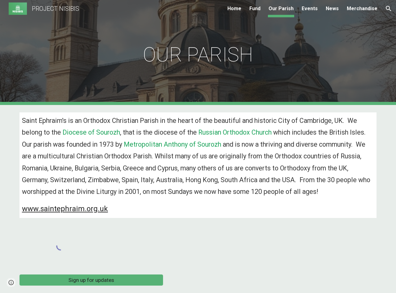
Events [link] (310, 8)
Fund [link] (254, 8)
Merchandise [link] (362, 8)
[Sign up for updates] (91, 280)
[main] (198, 52)
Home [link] (234, 8)
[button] (388, 8)
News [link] (332, 8)
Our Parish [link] (281, 8)
